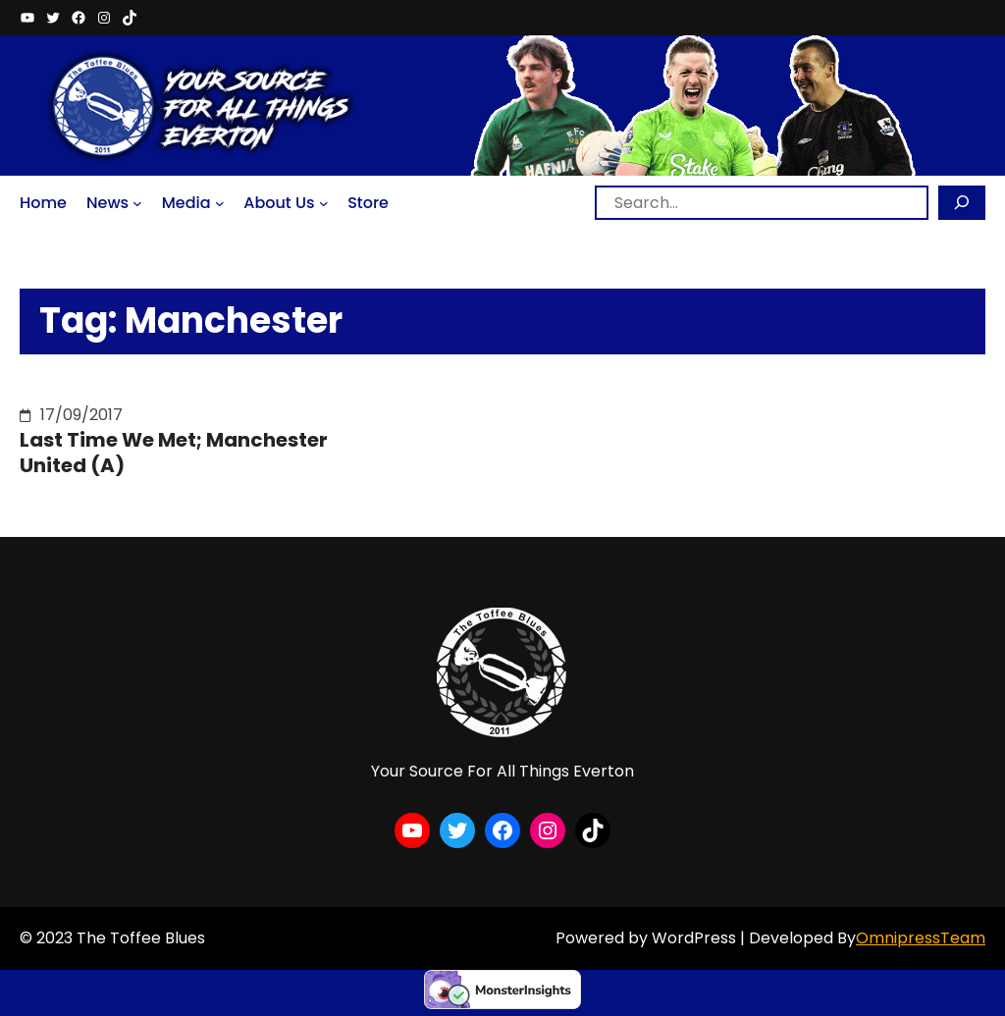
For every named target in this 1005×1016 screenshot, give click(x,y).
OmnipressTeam (920, 938)
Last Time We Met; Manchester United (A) (174, 452)
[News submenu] (137, 203)
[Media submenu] (220, 203)
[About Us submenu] (324, 203)
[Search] (961, 203)
